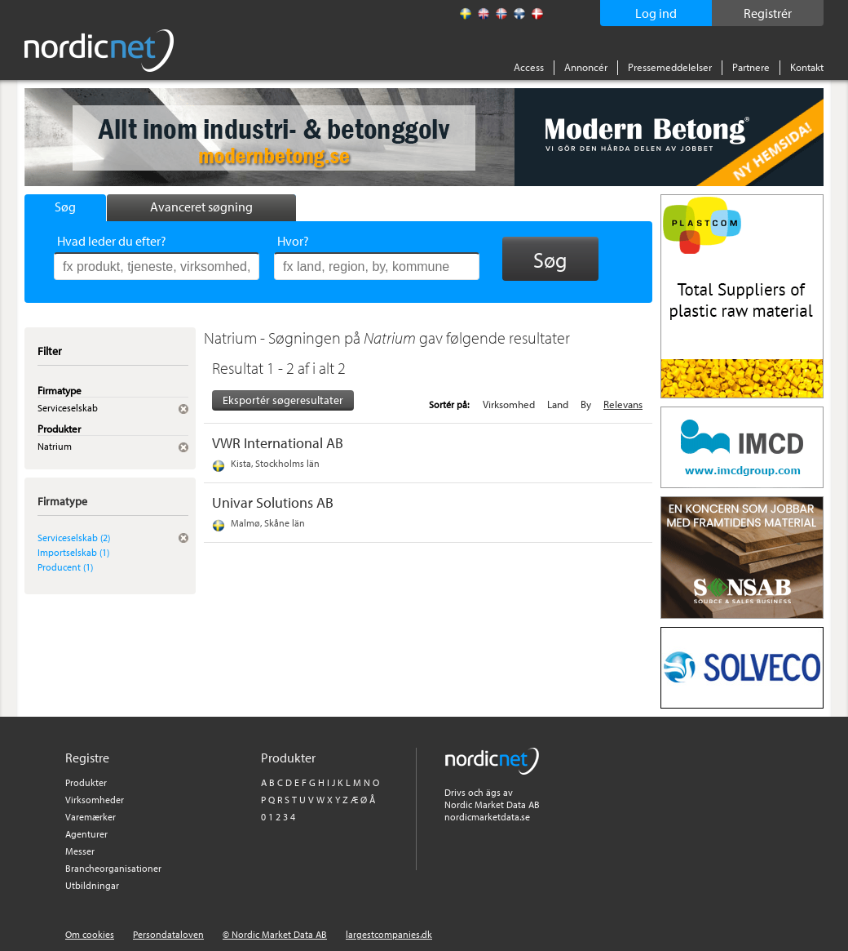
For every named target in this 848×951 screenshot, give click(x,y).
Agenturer (86, 834)
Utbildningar (92, 885)
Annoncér (585, 66)
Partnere (751, 66)
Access (529, 66)
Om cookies (89, 934)
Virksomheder (94, 799)
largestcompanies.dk (389, 934)
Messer (80, 851)
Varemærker (90, 817)
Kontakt (807, 66)
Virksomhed (509, 404)
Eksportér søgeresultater (283, 400)
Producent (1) (65, 567)
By (586, 404)
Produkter (86, 782)
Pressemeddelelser (670, 66)
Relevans (623, 404)
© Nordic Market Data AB (275, 934)
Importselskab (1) (73, 552)
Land (557, 404)
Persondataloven (168, 934)
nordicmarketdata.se (487, 817)
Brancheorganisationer (113, 868)
